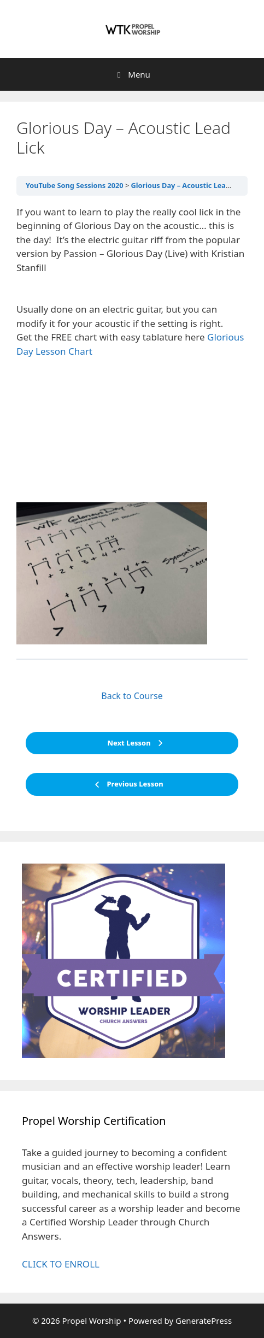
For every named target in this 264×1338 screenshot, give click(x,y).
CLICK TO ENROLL (60, 1264)
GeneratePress (203, 1320)
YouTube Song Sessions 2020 (75, 185)
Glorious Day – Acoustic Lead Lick (188, 185)
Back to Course (131, 696)
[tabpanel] (132, 425)
